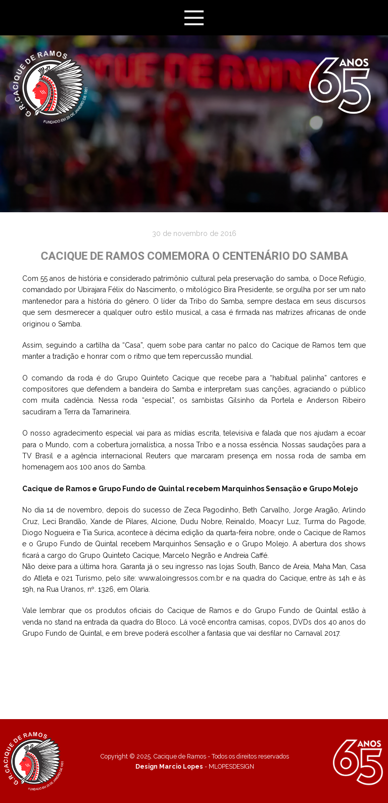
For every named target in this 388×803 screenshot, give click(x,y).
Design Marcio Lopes (169, 766)
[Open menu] (194, 18)
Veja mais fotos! (194, 654)
